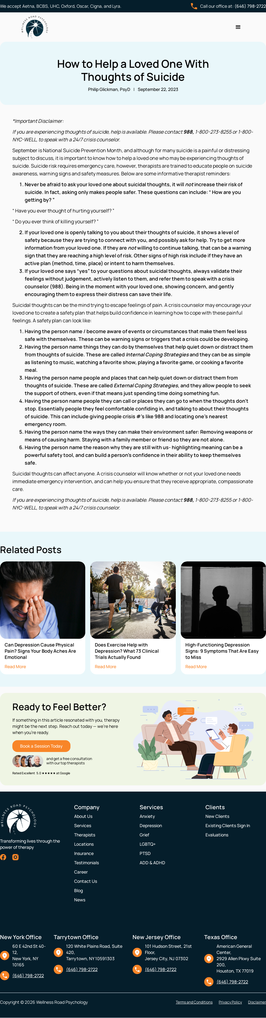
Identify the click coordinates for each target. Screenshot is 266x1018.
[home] (35, 27)
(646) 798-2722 (250, 6)
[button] (238, 27)
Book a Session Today (41, 746)
